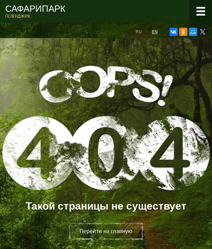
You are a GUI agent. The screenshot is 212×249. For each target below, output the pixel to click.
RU (139, 32)
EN (155, 32)
